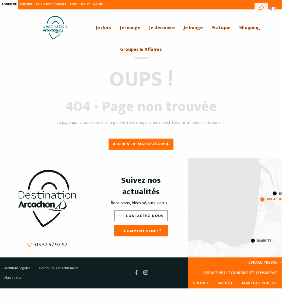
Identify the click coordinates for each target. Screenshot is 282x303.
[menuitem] (54, 28)
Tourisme (9, 4)
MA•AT (85, 4)
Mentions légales (17, 268)
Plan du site (13, 278)
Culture (26, 4)
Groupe (201, 283)
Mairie (98, 4)
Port (74, 4)
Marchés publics (260, 283)
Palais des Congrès (51, 4)
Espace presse (262, 262)
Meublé (225, 283)
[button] (261, 7)
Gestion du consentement (58, 268)
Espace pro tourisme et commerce (240, 273)
